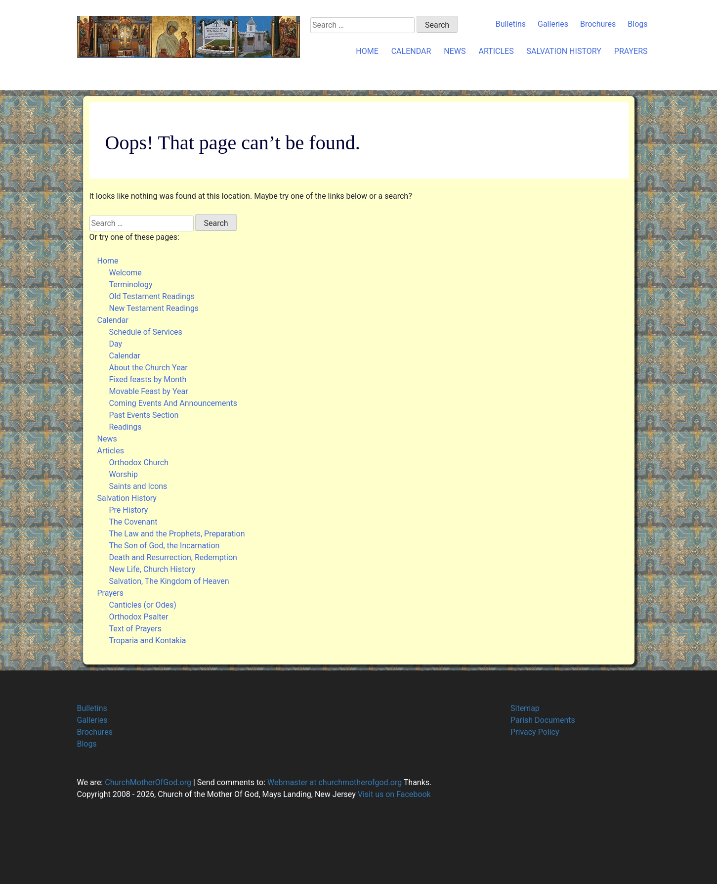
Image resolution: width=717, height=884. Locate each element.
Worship (123, 474)
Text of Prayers (135, 628)
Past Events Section (144, 415)
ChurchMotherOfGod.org (147, 782)
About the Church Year (148, 367)
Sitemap (525, 708)
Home (367, 51)
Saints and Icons (138, 486)
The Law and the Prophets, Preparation (177, 533)
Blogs (637, 24)
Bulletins (511, 24)
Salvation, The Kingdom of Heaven (169, 581)
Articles (495, 51)
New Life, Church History (152, 569)
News (454, 51)
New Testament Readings (154, 308)
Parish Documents (542, 720)
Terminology (131, 284)
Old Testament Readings (152, 296)
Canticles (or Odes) (142, 605)
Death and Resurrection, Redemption (173, 557)
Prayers (631, 51)
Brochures (598, 24)
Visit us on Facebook (394, 794)
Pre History (128, 510)
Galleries (553, 24)
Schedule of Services (145, 332)
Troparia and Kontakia (147, 640)
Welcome (125, 272)
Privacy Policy (534, 732)
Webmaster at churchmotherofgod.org (334, 782)
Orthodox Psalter (139, 616)
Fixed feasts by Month (148, 379)
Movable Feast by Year (148, 391)
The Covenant (133, 522)
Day (116, 344)
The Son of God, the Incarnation (164, 545)
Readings (125, 427)
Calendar (411, 51)
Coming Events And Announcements (173, 403)
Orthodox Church (139, 462)
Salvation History (564, 51)
